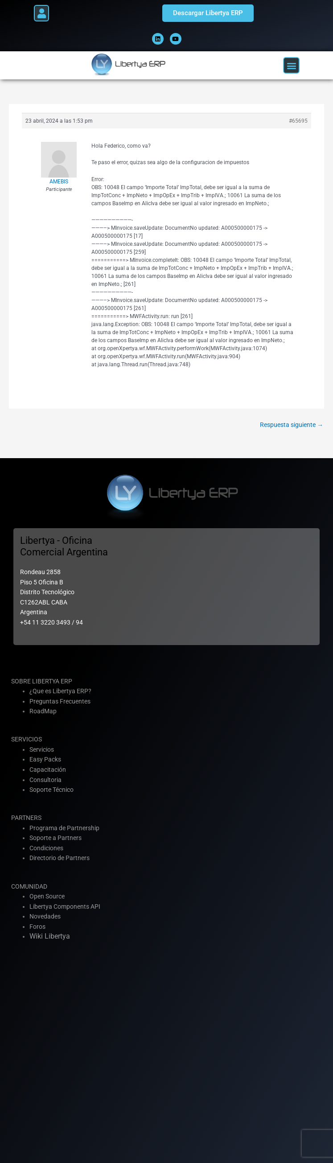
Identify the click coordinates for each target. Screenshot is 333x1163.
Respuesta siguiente (291, 424)
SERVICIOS (26, 739)
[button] (41, 13)
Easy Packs (45, 759)
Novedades (45, 916)
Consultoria (45, 779)
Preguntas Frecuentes (59, 701)
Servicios (41, 749)
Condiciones (46, 848)
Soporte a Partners (55, 837)
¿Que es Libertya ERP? (60, 691)
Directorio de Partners (59, 857)
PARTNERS (26, 817)
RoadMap (43, 711)
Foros (37, 926)
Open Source (47, 896)
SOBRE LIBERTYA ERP (41, 681)
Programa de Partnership (64, 828)
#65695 (298, 121)
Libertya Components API (64, 906)
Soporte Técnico (51, 789)
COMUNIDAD (29, 886)
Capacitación (47, 769)
